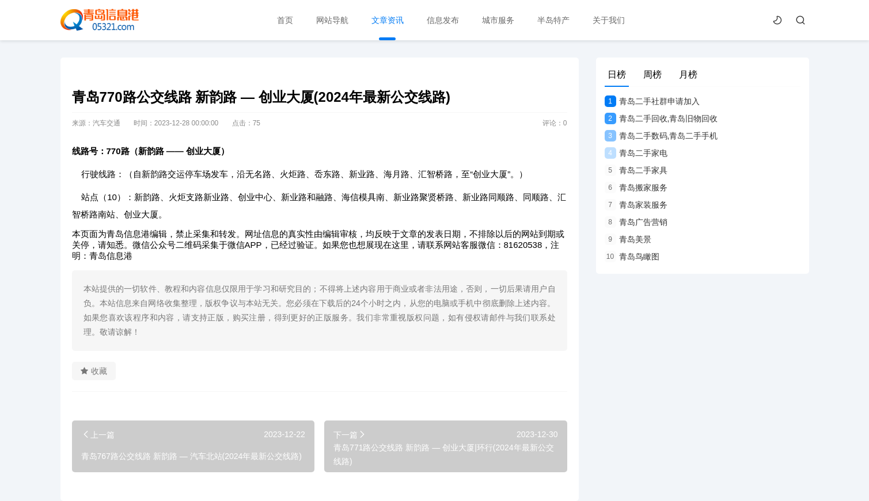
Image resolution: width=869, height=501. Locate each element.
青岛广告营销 (636, 222)
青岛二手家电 (636, 153)
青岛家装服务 (636, 204)
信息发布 (443, 20)
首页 (285, 20)
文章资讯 (387, 20)
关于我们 (609, 20)
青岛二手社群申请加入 (652, 101)
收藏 (94, 371)
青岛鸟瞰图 (632, 256)
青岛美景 (628, 239)
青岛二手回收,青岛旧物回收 (661, 118)
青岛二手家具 (636, 170)
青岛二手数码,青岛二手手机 (661, 135)
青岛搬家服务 (636, 187)
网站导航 (332, 20)
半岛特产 (553, 20)
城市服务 (498, 20)
